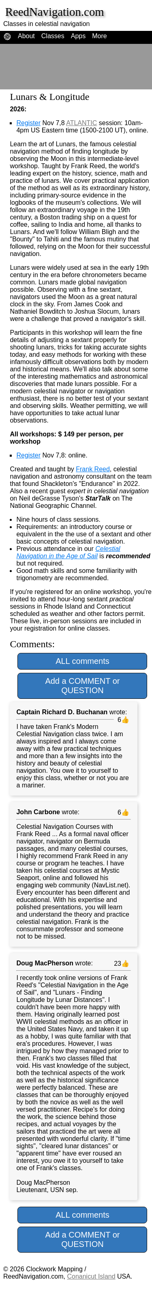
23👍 (120, 963)
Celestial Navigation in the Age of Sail (68, 552)
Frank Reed (93, 469)
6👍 (122, 719)
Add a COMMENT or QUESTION (82, 685)
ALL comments (82, 661)
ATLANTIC (81, 122)
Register (28, 122)
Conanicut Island (91, 1276)
